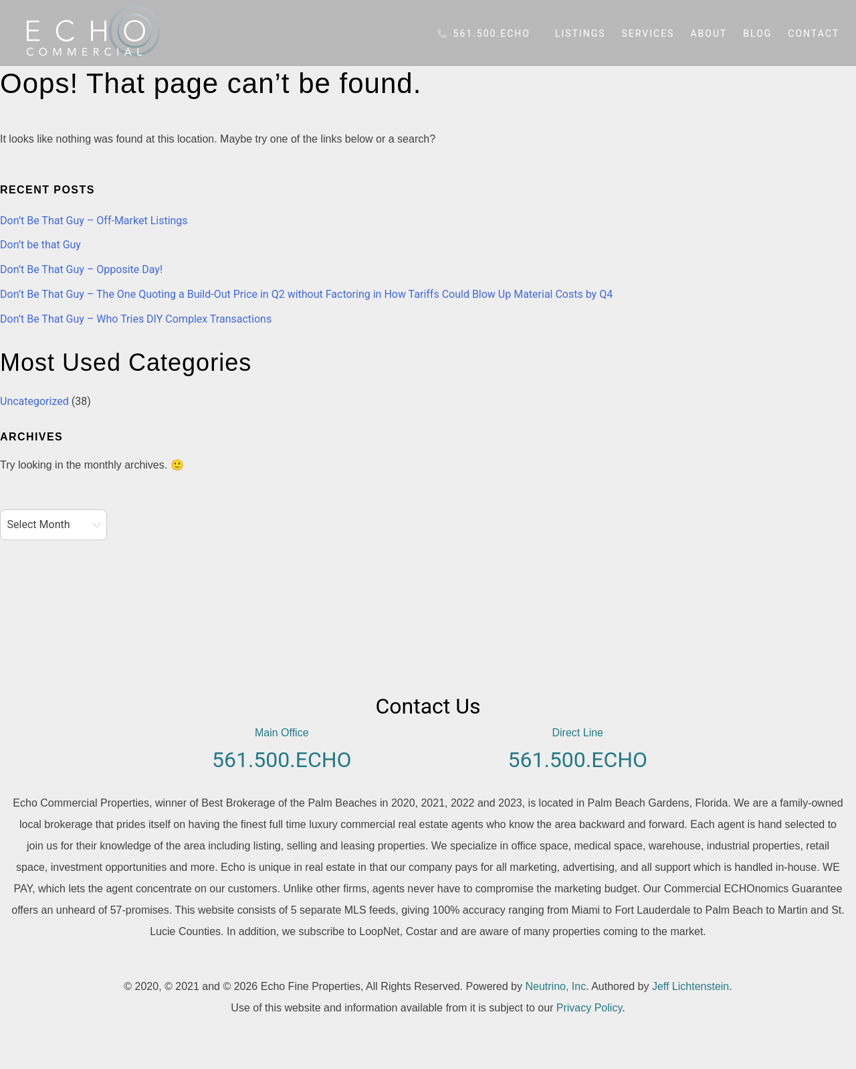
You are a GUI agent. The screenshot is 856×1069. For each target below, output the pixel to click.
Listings (580, 33)
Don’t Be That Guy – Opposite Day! (81, 269)
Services (648, 33)
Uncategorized (34, 401)
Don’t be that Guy (40, 244)
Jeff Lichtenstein (690, 986)
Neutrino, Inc (555, 986)
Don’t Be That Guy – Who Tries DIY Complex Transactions (136, 319)
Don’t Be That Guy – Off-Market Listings (94, 220)
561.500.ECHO (483, 33)
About (708, 33)
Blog (757, 33)
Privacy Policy (589, 1007)
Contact (813, 33)
